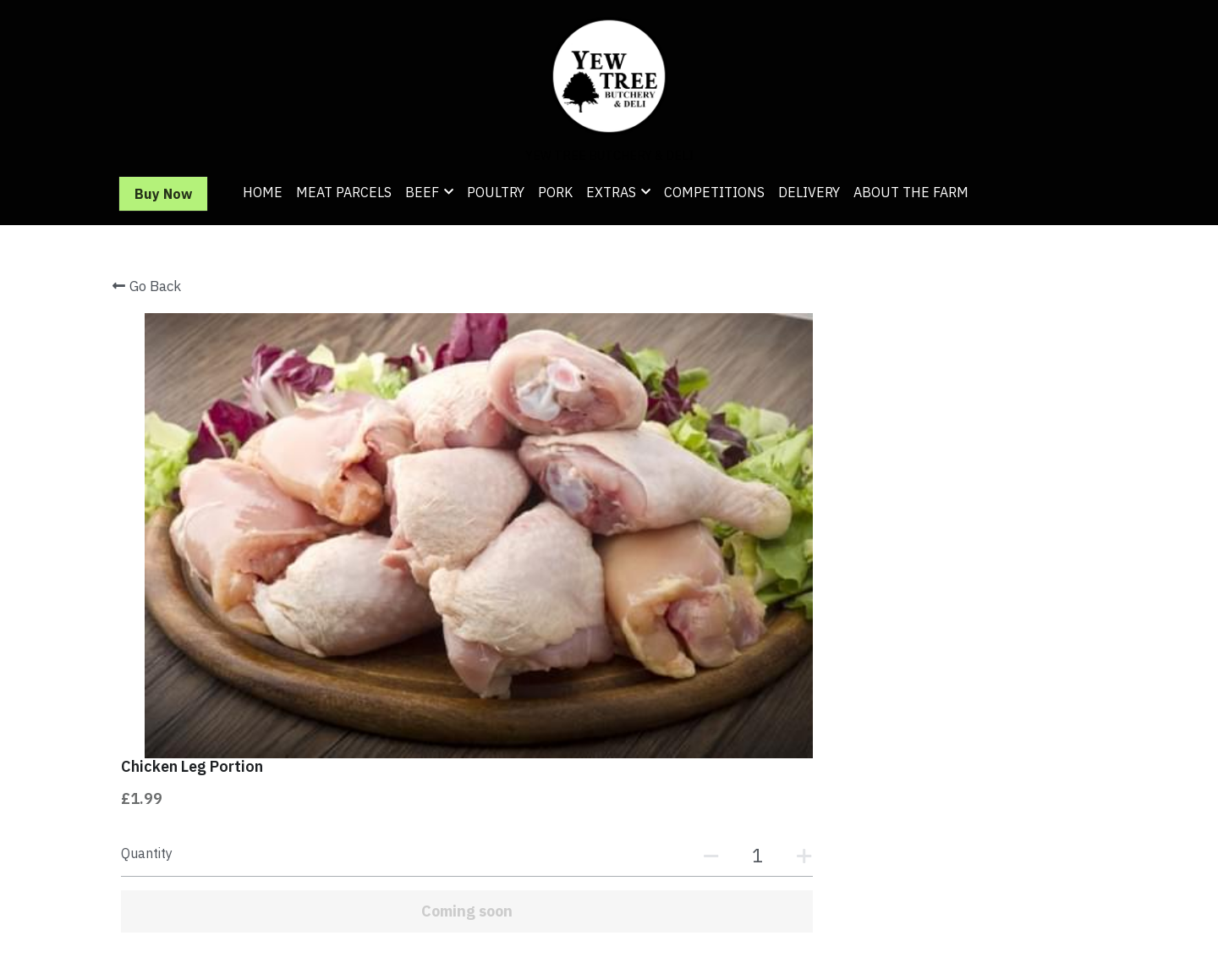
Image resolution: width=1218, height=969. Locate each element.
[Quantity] (922, 410)
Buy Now (163, 193)
